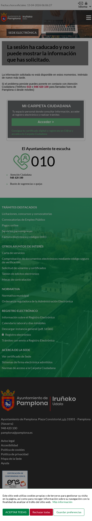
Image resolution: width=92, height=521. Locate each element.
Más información (62, 501)
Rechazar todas (41, 512)
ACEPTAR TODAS (15, 512)
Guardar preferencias (68, 512)
